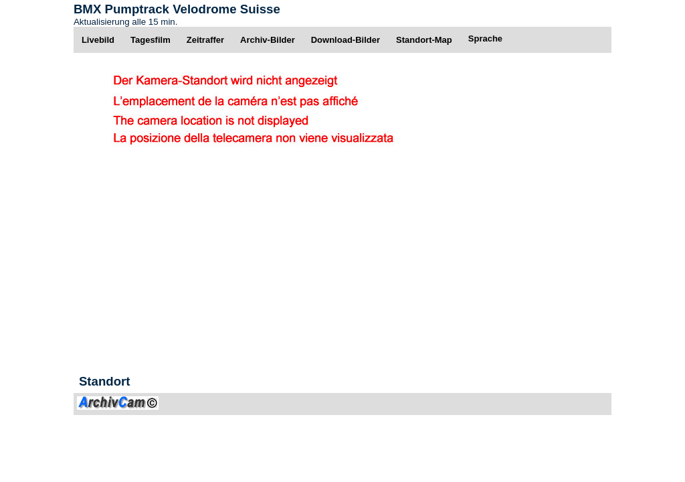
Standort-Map (424, 40)
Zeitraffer (205, 40)
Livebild (98, 40)
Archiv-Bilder (267, 40)
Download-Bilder (345, 40)
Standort (104, 381)
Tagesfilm (150, 40)
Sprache (485, 38)
